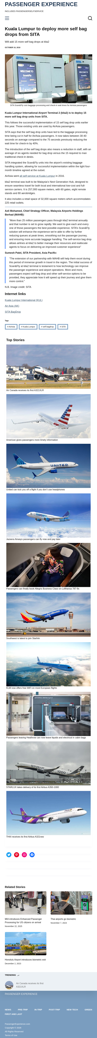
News (8, 1009)
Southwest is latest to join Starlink (23, 638)
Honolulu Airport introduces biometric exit (25, 959)
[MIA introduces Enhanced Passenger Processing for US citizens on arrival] (26, 903)
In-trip (38, 1009)
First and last (13, 1014)
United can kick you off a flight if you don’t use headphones (35, 489)
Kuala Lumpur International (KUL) (24, 300)
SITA (63, 327)
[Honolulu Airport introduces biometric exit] (26, 943)
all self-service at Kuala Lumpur (37, 176)
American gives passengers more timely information (32, 440)
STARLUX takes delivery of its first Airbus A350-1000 (32, 787)
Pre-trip (23, 1009)
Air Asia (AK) (12, 306)
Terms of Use (11, 1035)
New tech (72, 1009)
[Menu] (7, 18)
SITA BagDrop (13, 311)
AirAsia (11, 327)
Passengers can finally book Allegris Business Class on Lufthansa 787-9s (42, 588)
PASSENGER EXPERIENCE (41, 4)
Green (88, 1009)
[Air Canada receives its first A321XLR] (9, 985)
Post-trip (54, 1009)
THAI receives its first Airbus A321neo (25, 837)
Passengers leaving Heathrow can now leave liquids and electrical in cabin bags (46, 737)
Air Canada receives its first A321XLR (25, 390)
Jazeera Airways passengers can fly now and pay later (33, 539)
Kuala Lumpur (28, 327)
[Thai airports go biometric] (71, 903)
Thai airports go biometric (63, 919)
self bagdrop (47, 327)
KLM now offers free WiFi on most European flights (31, 688)
